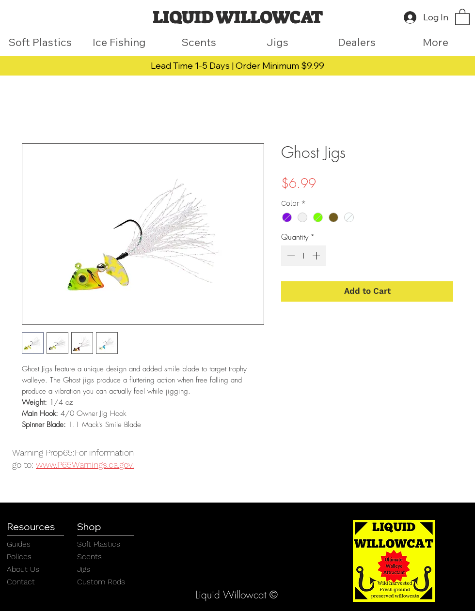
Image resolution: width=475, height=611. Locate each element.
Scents (89, 556)
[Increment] (317, 255)
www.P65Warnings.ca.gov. (85, 464)
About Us (23, 569)
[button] (462, 16)
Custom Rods (101, 581)
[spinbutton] (303, 255)
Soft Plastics (98, 544)
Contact (21, 581)
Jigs (83, 569)
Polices (19, 556)
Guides (19, 544)
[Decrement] (290, 255)
